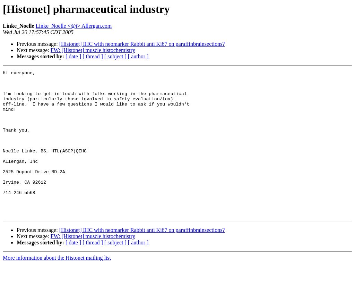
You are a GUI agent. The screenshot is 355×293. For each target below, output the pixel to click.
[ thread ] (93, 56)
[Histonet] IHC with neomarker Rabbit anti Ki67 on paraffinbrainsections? (142, 44)
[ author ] (138, 56)
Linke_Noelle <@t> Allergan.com (74, 26)
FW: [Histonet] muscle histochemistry (93, 50)
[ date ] (73, 56)
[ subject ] (115, 56)
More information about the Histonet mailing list (57, 287)
